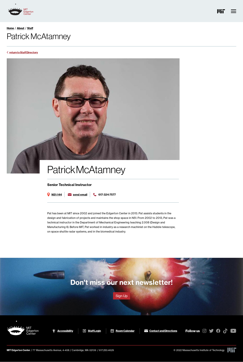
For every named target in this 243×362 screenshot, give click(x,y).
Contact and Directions (163, 330)
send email (80, 194)
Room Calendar (125, 330)
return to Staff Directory (23, 52)
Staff (30, 28)
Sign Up (122, 296)
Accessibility (65, 330)
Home (10, 28)
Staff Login (94, 330)
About (20, 28)
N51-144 (56, 194)
